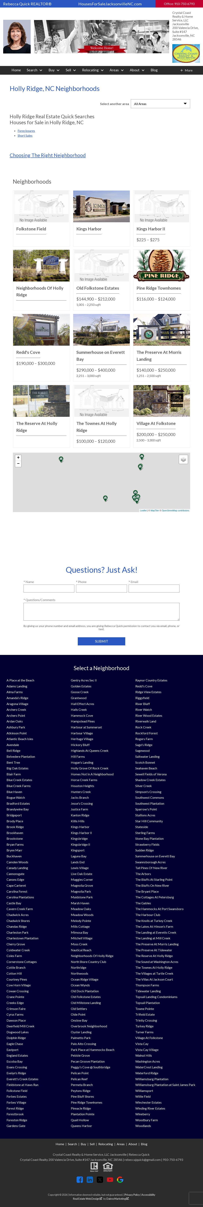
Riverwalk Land (145, 721)
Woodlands (143, 1126)
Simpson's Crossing (148, 792)
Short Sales (25, 135)
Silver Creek (143, 786)
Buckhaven (14, 856)
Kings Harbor (80, 827)
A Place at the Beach (20, 680)
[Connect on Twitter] (100, 1181)
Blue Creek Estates (19, 780)
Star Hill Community (149, 821)
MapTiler (155, 510)
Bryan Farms (15, 844)
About (132, 1144)
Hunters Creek (81, 792)
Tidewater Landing (148, 991)
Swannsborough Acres (150, 862)
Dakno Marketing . (117, 1198)
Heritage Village (82, 739)
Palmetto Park (81, 1038)
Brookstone (15, 838)
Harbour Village (82, 733)
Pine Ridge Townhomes (86, 1102)
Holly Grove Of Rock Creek (89, 768)
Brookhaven (15, 833)
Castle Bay (14, 903)
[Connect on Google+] (120, 1181)
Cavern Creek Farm (20, 909)
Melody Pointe (81, 921)
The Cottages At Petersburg (154, 897)
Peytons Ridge (80, 1091)
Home (16, 70)
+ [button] (18, 458)
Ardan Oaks (15, 721)
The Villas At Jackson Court (154, 979)
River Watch (143, 709)
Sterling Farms (145, 833)
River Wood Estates (148, 715)
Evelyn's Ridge (16, 1073)
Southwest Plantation (149, 803)
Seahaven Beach (146, 768)
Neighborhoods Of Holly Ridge (92, 956)
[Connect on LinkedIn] (90, 1181)
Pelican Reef (79, 1079)
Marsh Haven (80, 903)
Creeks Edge (15, 1003)
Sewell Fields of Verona (151, 774)
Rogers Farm (144, 739)
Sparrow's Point (146, 809)
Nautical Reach (81, 950)
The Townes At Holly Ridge (153, 967)
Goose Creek (80, 692)
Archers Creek (16, 709)
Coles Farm (14, 956)
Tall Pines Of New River (151, 868)
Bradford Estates (18, 803)
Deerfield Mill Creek (20, 1026)
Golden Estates (81, 686)
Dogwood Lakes (18, 1032)
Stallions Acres (145, 815)
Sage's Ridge (143, 745)
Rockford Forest (146, 733)
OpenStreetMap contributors (175, 510)
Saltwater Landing (147, 756)
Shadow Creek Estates (150, 780)
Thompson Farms (147, 985)
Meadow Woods (82, 915)
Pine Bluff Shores (82, 1096)
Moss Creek (79, 944)
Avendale (13, 745)
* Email (133, 582)
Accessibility (148, 1194)
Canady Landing (17, 868)
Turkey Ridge (144, 1026)
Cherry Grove (16, 944)
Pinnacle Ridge (81, 1108)
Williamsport (144, 1091)
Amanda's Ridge (17, 698)
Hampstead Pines (83, 721)
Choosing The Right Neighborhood (48, 155)
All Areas (140, 104)
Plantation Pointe (82, 1114)
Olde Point (78, 1014)
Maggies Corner (82, 879)
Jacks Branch (80, 797)
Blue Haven (14, 792)
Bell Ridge (13, 750)
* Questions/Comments (39, 600)
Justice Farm (79, 809)
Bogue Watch (16, 797)
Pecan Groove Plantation (88, 1061)
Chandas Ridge (17, 926)
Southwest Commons (149, 797)
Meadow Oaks (81, 909)
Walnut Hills (143, 1055)
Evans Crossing (17, 1067)
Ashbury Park (16, 727)
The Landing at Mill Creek (152, 938)
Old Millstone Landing (86, 1003)
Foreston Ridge (17, 1120)
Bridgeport (14, 815)
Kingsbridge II (80, 844)
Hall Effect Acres (82, 704)
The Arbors (143, 874)
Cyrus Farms (15, 1014)
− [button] (18, 464)
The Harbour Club (147, 915)
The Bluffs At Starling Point (154, 879)
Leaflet (143, 510)
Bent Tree (13, 762)
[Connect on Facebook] (80, 1181)
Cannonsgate (15, 874)
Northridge (78, 967)
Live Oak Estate (81, 874)
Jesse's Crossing (82, 803)
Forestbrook (15, 1114)
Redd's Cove (143, 686)
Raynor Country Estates (151, 680)
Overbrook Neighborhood (89, 1026)
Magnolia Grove (82, 885)
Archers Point (16, 715)
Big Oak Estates (17, 768)
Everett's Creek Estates (22, 1079)
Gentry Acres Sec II (84, 680)
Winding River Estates (150, 1108)
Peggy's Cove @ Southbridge (90, 1067)
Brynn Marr (14, 850)
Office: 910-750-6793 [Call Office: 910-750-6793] (179, 4)
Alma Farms (15, 692)
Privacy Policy (132, 1194)
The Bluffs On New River (152, 885)
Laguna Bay (78, 856)
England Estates (17, 1055)
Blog (154, 70)
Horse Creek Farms (84, 780)
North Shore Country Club (88, 962)
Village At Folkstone (149, 1038)
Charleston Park (17, 932)
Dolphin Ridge (16, 1038)
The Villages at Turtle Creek (154, 973)
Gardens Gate (16, 1126)
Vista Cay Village (146, 1049)
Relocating (105, 1144)
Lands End (77, 862)
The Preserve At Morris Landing (157, 944)
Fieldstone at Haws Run (22, 1085)
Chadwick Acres (18, 915)
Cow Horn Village (19, 985)
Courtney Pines (17, 979)
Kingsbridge (79, 838)
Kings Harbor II (81, 833)
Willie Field (143, 1096)
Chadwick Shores (18, 921)
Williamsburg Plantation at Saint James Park (165, 1085)
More (189, 70)
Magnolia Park (81, 891)
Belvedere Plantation (21, 756)
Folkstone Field (17, 1091)
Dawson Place (16, 1020)
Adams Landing (17, 686)
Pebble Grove (80, 1055)
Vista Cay (141, 1044)
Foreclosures (26, 131)
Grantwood (78, 698)
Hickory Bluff (80, 745)
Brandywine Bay (18, 809)
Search (72, 1144)
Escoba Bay (15, 1061)
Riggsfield (142, 698)
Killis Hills (77, 821)
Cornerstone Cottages (22, 962)
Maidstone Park (82, 897)
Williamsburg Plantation (151, 1079)
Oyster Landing (81, 1032)
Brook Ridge (15, 827)
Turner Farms (144, 1032)
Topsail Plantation (147, 1003)
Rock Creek (143, 727)
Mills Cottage (80, 926)
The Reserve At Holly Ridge (154, 956)
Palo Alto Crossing (83, 1044)
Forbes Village (16, 1102)
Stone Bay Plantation (149, 838)
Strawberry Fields (147, 844)
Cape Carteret (16, 885)
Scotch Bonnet (145, 762)
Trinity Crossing (146, 1020)
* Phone (81, 582)
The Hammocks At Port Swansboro (159, 909)
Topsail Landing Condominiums (156, 997)
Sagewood (142, 750)
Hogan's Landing (82, 762)
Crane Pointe (15, 997)
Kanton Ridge (80, 815)
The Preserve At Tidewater (153, 950)
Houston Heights (82, 786)
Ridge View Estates (148, 692)
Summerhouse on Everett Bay (155, 856)
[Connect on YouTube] (110, 1181)
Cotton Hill (14, 973)
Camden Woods (17, 862)
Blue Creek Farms (19, 786)
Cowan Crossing (18, 991)
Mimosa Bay (79, 932)
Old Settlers (79, 1008)
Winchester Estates (148, 1102)
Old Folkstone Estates (86, 997)
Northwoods (79, 973)
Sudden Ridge (144, 850)
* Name (29, 582)
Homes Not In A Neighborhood (92, 774)
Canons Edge (15, 879)
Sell (92, 1144)
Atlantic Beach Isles (20, 739)
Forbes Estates (17, 1096)
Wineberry (142, 1114)
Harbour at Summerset (86, 727)
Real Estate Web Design (87, 1198)
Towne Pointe (144, 1008)
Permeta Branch (82, 1085)
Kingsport (77, 850)
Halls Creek (79, 709)
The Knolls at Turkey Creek (153, 921)
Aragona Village (17, 704)
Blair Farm (14, 774)
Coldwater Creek (18, 950)
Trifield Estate (145, 1014)
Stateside (141, 827)
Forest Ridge (15, 1108)
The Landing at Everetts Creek (155, 932)
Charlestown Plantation (22, 938)
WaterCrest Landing (149, 1067)
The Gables (143, 903)
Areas (121, 1144)
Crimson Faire (16, 1008)
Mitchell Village (81, 938)
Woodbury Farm (146, 1120)
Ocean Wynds (80, 985)
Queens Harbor (81, 1126)
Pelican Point (80, 1073)
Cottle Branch (16, 967)
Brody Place (15, 821)
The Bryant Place (147, 891)
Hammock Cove (82, 715)
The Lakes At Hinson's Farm (154, 926)
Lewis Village (80, 868)
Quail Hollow (80, 1120)
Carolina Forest (17, 891)
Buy (83, 1144)
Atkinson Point (17, 733)
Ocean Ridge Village (84, 979)
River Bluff (142, 704)
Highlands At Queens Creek (89, 750)
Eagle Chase (15, 1044)
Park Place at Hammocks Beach (92, 1049)
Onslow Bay (79, 1020)
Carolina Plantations (20, 897)
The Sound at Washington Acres (156, 962)
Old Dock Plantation (85, 991)
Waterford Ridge (146, 1073)
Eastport (12, 1049)
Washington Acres (147, 1061)
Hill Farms (78, 756)
